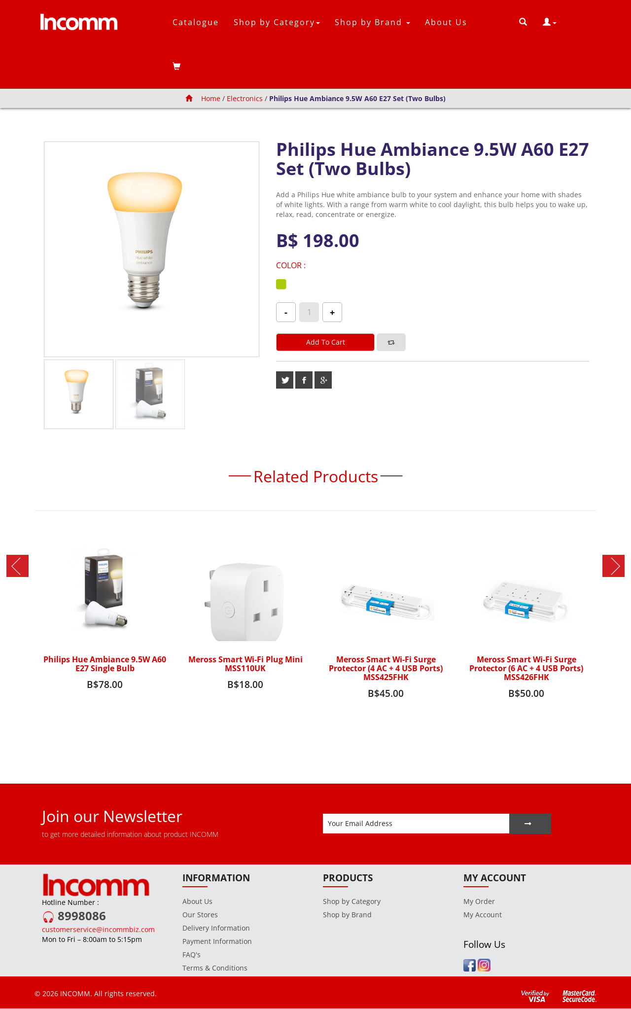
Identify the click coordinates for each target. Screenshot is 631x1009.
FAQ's (191, 955)
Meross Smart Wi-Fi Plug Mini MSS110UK (245, 663)
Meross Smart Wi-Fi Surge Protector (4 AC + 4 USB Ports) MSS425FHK (385, 668)
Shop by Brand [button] (372, 22)
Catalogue (196, 22)
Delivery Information (216, 928)
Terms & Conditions (214, 968)
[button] (549, 22)
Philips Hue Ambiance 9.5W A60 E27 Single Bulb (105, 663)
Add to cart (325, 342)
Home (202, 98)
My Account (482, 915)
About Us (446, 22)
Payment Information (217, 941)
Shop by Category (352, 901)
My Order (479, 901)
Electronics (245, 98)
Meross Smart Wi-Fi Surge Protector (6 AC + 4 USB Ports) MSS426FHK (526, 668)
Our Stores (200, 915)
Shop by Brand (347, 915)
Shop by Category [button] (277, 22)
